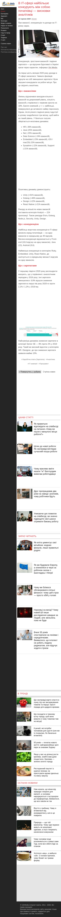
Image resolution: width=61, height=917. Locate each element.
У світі (3, 40)
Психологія (5, 28)
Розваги (3, 30)
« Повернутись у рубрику (30, 372)
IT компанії (33, 364)
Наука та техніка (7, 26)
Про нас (4, 47)
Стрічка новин (49, 372)
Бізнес (34, 19)
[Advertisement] (38, 169)
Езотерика (4, 14)
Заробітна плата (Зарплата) (34, 359)
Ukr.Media (52, 68)
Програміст (44, 364)
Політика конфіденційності (11, 52)
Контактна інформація (9, 50)
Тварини (4, 37)
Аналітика (51, 359)
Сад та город (5, 33)
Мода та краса (6, 23)
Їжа (2, 18)
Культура (4, 21)
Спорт (3, 35)
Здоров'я (4, 16)
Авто (2, 9)
